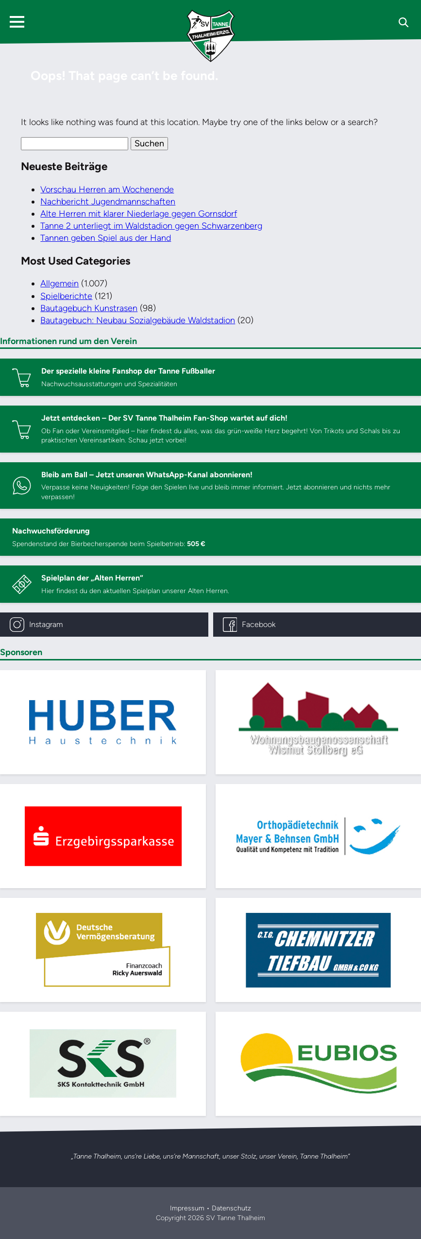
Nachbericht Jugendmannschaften (107, 201)
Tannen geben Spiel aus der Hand (105, 238)
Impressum (187, 1208)
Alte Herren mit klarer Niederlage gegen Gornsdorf (138, 213)
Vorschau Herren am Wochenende (107, 189)
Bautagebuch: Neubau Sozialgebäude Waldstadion (137, 320)
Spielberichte (66, 296)
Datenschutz (231, 1208)
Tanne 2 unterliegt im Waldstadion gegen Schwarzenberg (151, 225)
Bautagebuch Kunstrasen (88, 308)
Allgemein (59, 283)
